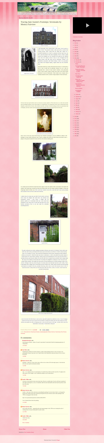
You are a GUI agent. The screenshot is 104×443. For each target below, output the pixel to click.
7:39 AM (24, 386)
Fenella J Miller (25, 379)
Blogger (58, 440)
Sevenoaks (23, 333)
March (77, 109)
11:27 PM (24, 411)
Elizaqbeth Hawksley (26, 340)
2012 (75, 120)
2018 (75, 51)
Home (44, 429)
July (76, 100)
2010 (75, 125)
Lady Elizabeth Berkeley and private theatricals (80, 85)
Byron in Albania (78, 88)
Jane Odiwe (24, 349)
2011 (75, 123)
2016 (75, 55)
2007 (75, 131)
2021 (75, 45)
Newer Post (22, 429)
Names (76, 63)
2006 (75, 133)
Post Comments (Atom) (29, 432)
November (78, 62)
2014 (75, 116)
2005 (75, 135)
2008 (75, 129)
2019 (75, 49)
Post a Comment (26, 422)
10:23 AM (25, 419)
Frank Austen (58, 331)
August (77, 98)
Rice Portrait (63, 331)
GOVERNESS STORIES (78, 91)
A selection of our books (78, 36)
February (77, 111)
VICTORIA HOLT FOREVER (79, 76)
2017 (75, 53)
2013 (75, 118)
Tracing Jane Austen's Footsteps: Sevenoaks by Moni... (80, 70)
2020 (75, 47)
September (78, 96)
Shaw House (77, 73)
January (77, 113)
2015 (75, 58)
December (78, 59)
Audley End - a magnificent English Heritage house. (79, 80)
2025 (75, 43)
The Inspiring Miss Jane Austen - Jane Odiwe (80, 66)
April (77, 107)
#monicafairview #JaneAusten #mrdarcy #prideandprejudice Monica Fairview (39, 331)
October (77, 94)
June (77, 103)
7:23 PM (24, 365)
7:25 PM (24, 375)
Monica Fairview (25, 360)
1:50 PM (24, 356)
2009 (75, 127)
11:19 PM (24, 402)
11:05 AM (25, 345)
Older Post (67, 429)
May (77, 105)
